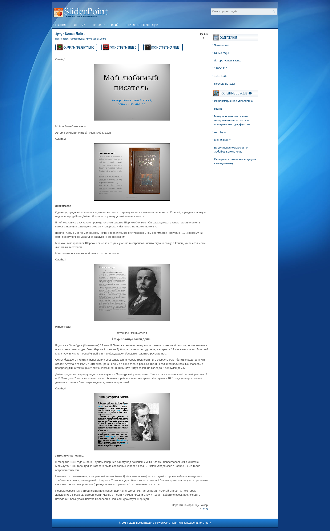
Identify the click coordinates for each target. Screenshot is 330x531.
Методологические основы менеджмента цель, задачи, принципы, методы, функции (232, 120)
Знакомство (221, 45)
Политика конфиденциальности (191, 522)
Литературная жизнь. (227, 60)
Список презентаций (105, 25)
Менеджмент (222, 139)
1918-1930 (220, 75)
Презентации (62, 38)
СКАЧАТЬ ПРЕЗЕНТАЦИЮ (78, 47)
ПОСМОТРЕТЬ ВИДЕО (122, 47)
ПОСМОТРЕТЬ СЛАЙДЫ (165, 47)
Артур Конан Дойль (96, 38)
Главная (60, 25)
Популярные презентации (141, 25)
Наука (218, 108)
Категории (78, 25)
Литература (77, 38)
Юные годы (221, 52)
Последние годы (224, 83)
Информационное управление (233, 100)
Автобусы (220, 132)
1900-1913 (220, 68)
